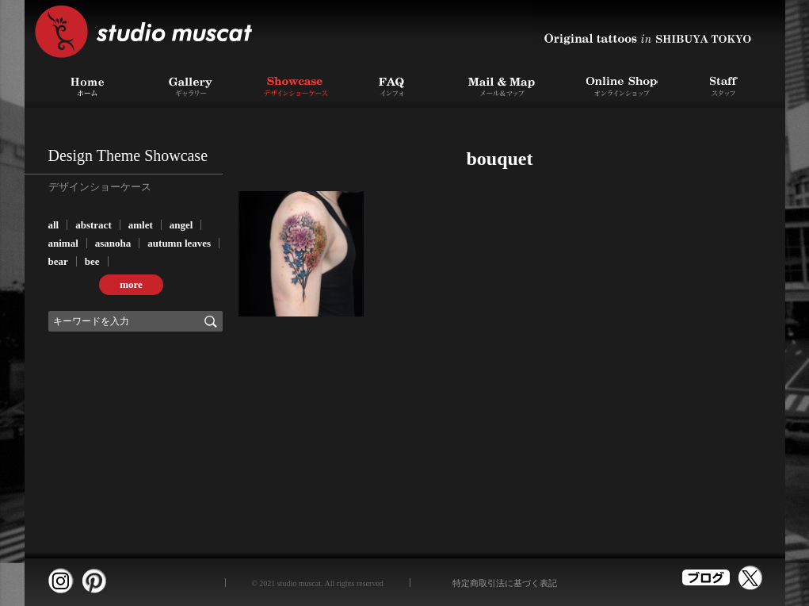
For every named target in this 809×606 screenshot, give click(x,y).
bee (92, 261)
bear (58, 261)
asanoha (113, 243)
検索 (210, 321)
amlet (140, 225)
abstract (93, 225)
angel (181, 225)
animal (63, 243)
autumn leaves (179, 243)
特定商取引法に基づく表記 (504, 583)
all (53, 225)
